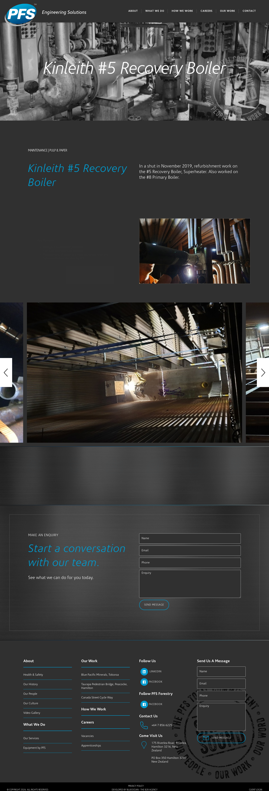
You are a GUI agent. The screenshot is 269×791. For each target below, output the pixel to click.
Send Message (154, 604)
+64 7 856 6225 (161, 725)
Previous (6, 372)
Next (263, 372)
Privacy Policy (136, 786)
